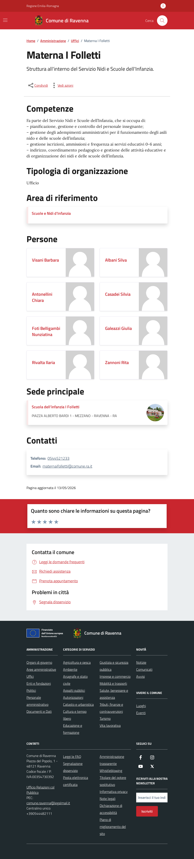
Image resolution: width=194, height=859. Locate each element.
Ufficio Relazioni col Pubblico (40, 790)
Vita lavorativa (110, 725)
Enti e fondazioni (38, 683)
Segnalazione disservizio (73, 767)
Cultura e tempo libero (74, 715)
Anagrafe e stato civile (75, 680)
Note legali (107, 798)
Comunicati (144, 669)
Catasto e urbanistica (78, 704)
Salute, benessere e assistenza (114, 694)
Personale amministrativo (37, 701)
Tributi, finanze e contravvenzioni (111, 708)
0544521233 (58, 458)
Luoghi (141, 705)
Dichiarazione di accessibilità (111, 809)
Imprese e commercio (115, 676)
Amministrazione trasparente (112, 760)
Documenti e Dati (39, 711)
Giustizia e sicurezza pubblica (114, 666)
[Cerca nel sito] (162, 20)
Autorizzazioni (73, 697)
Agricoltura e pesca (77, 662)
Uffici (30, 676)
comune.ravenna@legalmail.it (48, 803)
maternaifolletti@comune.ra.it (67, 466)
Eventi (141, 712)
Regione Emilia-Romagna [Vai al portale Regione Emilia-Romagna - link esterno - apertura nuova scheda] (42, 6)
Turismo (105, 718)
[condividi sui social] (37, 85)
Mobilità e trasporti (113, 683)
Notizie (141, 662)
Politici (31, 690)
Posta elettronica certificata (75, 781)
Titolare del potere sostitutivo (113, 781)
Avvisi (140, 676)
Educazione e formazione (72, 729)
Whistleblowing (111, 770)
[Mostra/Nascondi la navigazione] (5, 20)
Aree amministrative (41, 669)
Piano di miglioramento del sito (113, 826)
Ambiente (70, 669)
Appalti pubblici (74, 690)
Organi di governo (39, 662)
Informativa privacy (114, 791)
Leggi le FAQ (72, 756)
